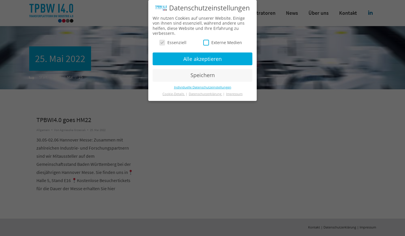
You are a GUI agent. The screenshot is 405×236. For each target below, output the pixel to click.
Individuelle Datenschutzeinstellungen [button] (202, 87)
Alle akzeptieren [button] (202, 58)
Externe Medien (222, 42)
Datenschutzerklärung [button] (205, 94)
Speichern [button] (203, 75)
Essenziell (172, 42)
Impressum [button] (234, 94)
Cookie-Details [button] (173, 94)
